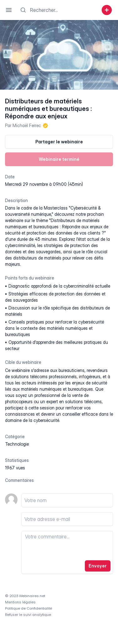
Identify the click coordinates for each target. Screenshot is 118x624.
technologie (17, 444)
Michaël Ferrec (27, 125)
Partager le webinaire (59, 141)
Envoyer (98, 565)
